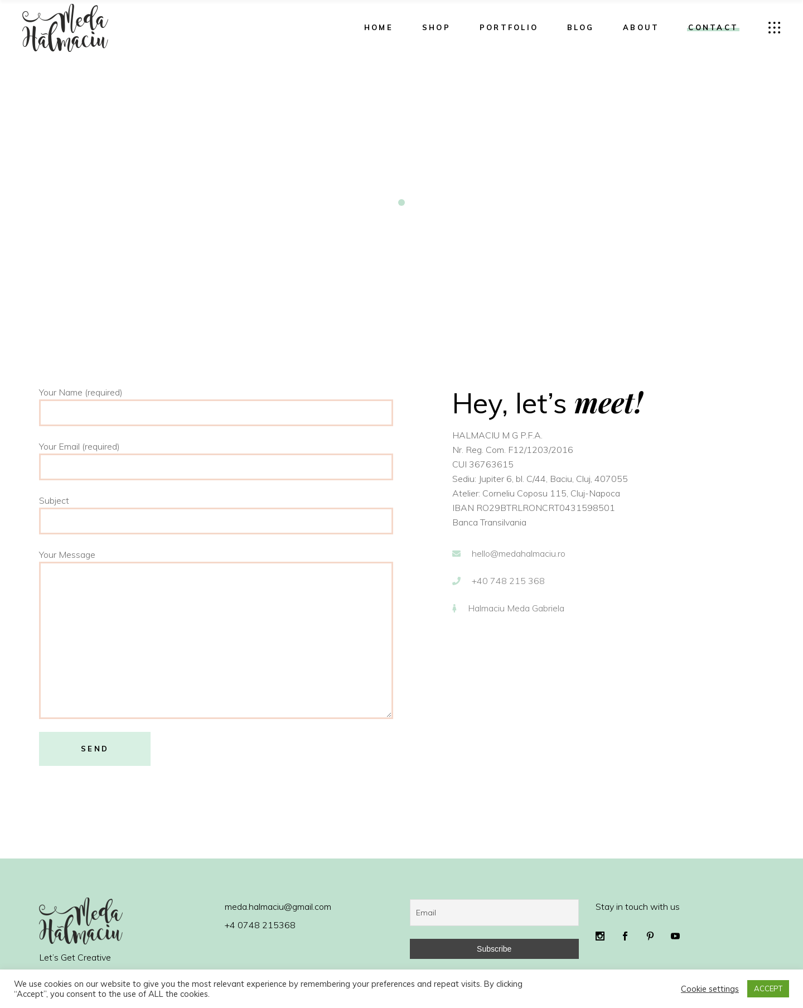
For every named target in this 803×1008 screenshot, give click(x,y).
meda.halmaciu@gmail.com (278, 906)
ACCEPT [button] (768, 988)
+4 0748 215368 (260, 924)
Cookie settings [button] (710, 989)
